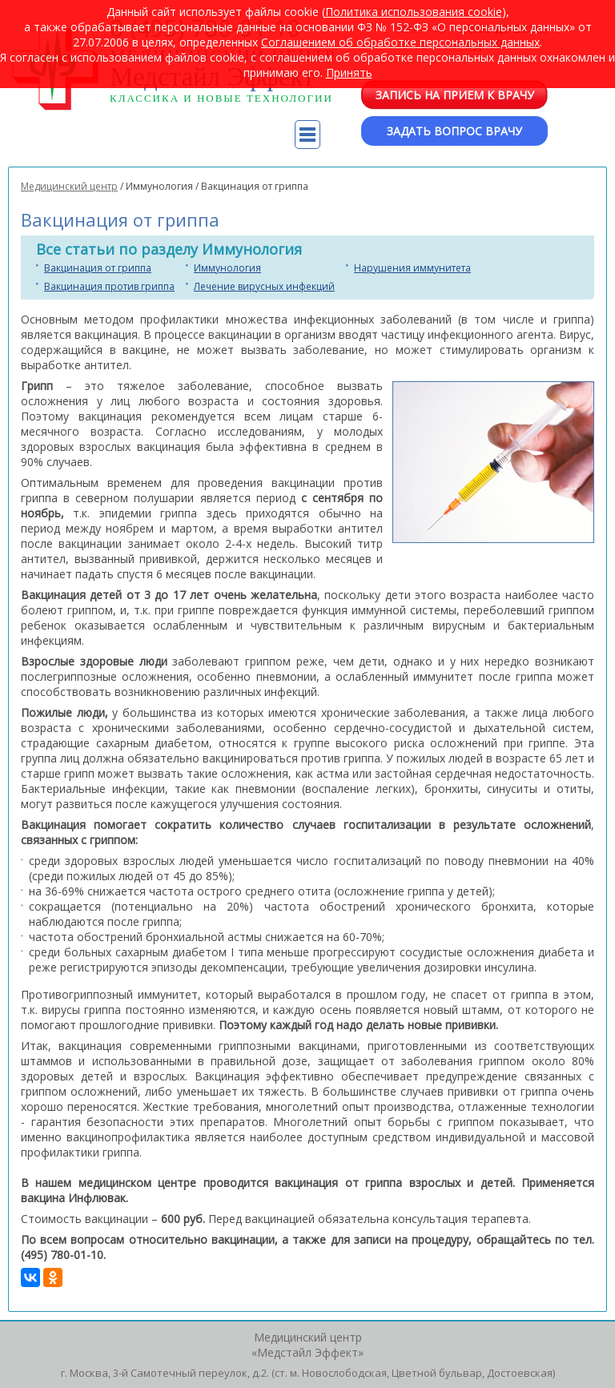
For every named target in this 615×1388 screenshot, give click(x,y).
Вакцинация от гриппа (97, 268)
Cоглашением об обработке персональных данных (400, 42)
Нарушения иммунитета (412, 268)
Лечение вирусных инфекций (264, 286)
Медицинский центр (69, 186)
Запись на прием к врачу (455, 95)
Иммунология (227, 268)
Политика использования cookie (413, 11)
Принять (349, 72)
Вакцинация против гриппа (109, 286)
